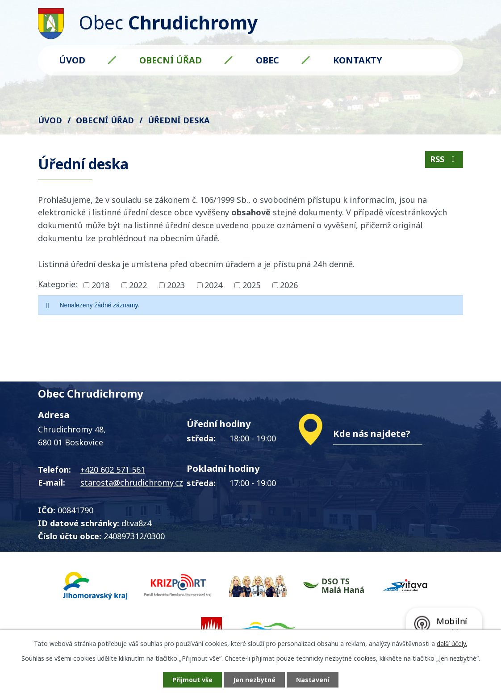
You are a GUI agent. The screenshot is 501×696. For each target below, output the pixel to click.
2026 (289, 285)
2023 (176, 285)
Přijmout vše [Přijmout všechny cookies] (192, 679)
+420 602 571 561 (112, 469)
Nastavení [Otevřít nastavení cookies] (312, 679)
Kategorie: (57, 284)
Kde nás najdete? (371, 434)
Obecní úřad (170, 60)
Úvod (72, 60)
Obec (267, 60)
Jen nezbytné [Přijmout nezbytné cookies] (254, 679)
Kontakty (357, 60)
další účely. (452, 643)
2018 (100, 285)
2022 (138, 285)
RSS (444, 159)
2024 (213, 285)
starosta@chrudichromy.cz (131, 482)
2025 (251, 285)
